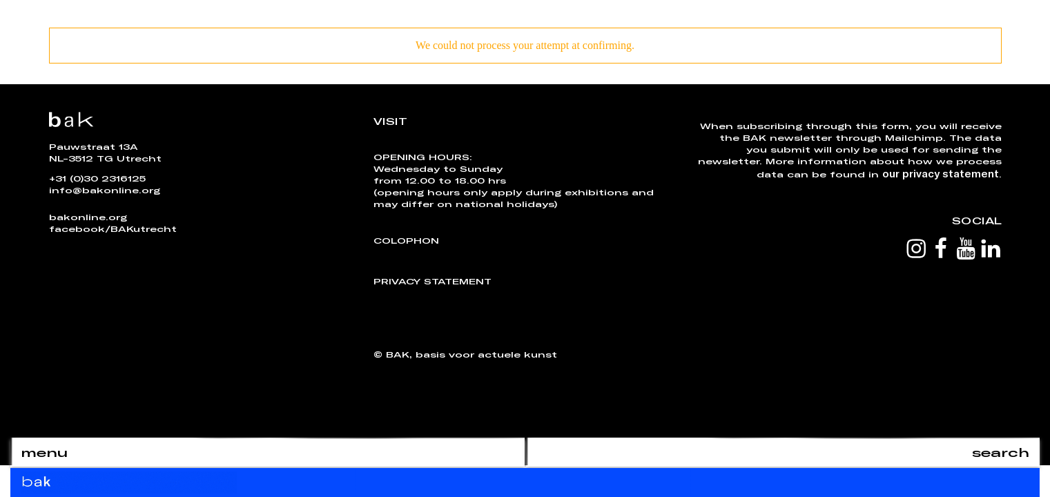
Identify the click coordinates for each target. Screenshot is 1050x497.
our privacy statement (940, 172)
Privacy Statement (432, 281)
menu (44, 452)
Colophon (406, 240)
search (1000, 452)
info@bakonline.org (104, 190)
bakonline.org (88, 217)
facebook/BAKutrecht (113, 228)
